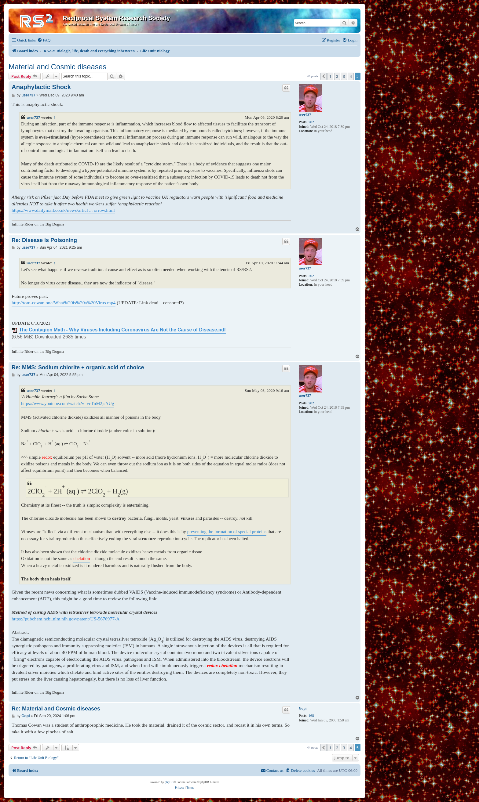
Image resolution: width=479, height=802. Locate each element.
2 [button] (337, 76)
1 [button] (330, 76)
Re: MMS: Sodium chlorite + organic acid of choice (78, 367)
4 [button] (350, 76)
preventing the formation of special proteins (227, 531)
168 (311, 715)
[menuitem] (43, 40)
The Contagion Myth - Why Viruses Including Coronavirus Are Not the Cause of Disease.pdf (122, 329)
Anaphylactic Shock (41, 87)
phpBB (169, 782)
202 (311, 122)
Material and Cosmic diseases (57, 67)
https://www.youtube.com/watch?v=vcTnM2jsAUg (67, 403)
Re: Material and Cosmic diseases (56, 709)
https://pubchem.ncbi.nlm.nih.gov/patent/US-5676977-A (65, 618)
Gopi (302, 708)
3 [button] (344, 76)
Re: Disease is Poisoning (44, 240)
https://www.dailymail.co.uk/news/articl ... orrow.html (63, 210)
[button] (323, 76)
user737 (305, 115)
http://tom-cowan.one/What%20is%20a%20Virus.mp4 (63, 302)
